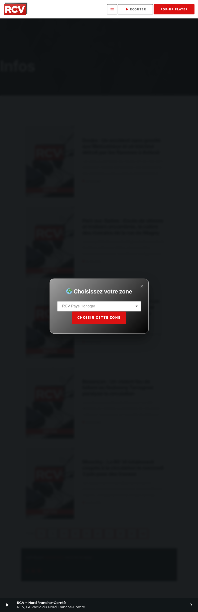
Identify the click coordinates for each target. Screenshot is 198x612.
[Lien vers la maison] (15, 9)
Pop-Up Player (174, 9)
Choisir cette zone (99, 317)
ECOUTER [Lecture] (135, 9)
